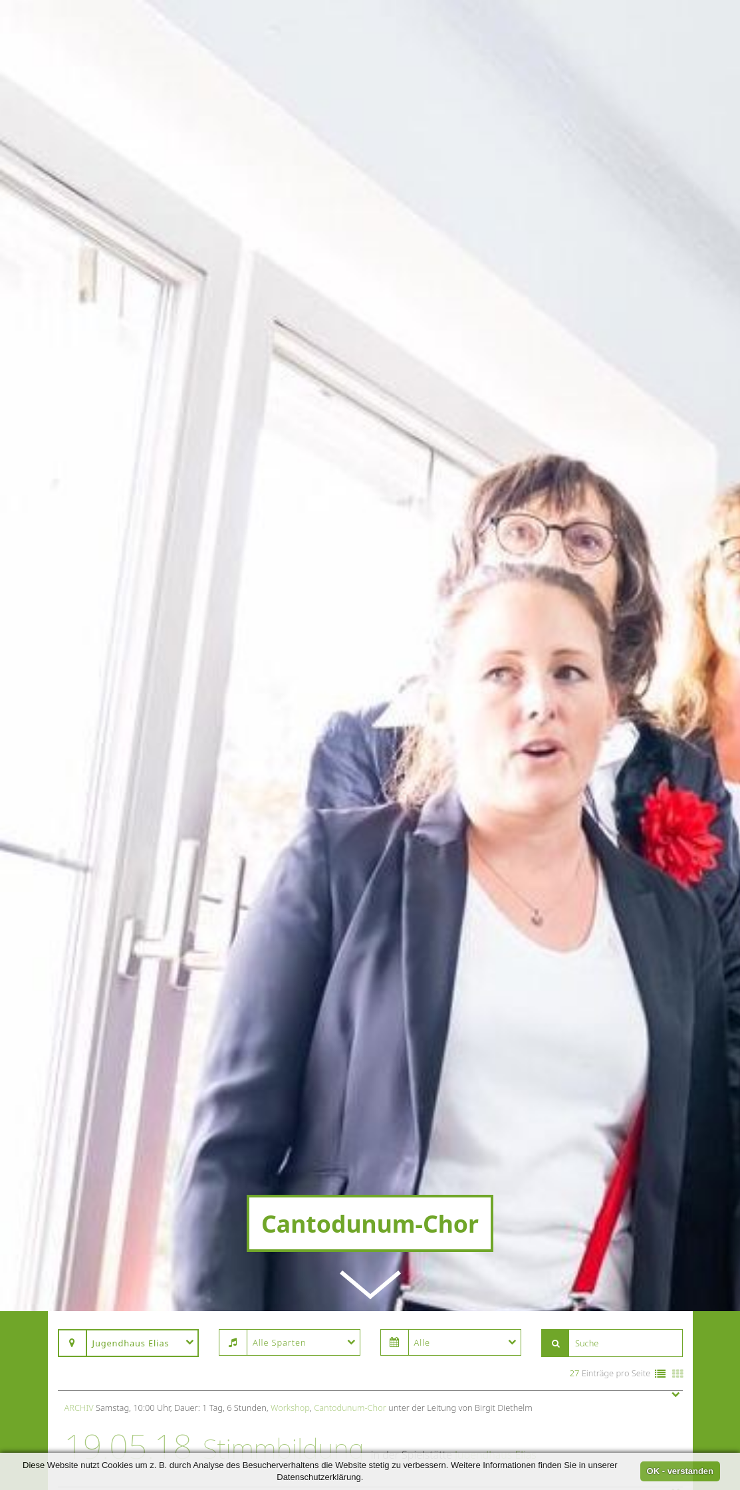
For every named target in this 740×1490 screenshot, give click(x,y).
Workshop (290, 989)
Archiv (79, 989)
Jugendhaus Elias (496, 1036)
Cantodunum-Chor (350, 989)
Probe (280, 1086)
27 (575, 955)
